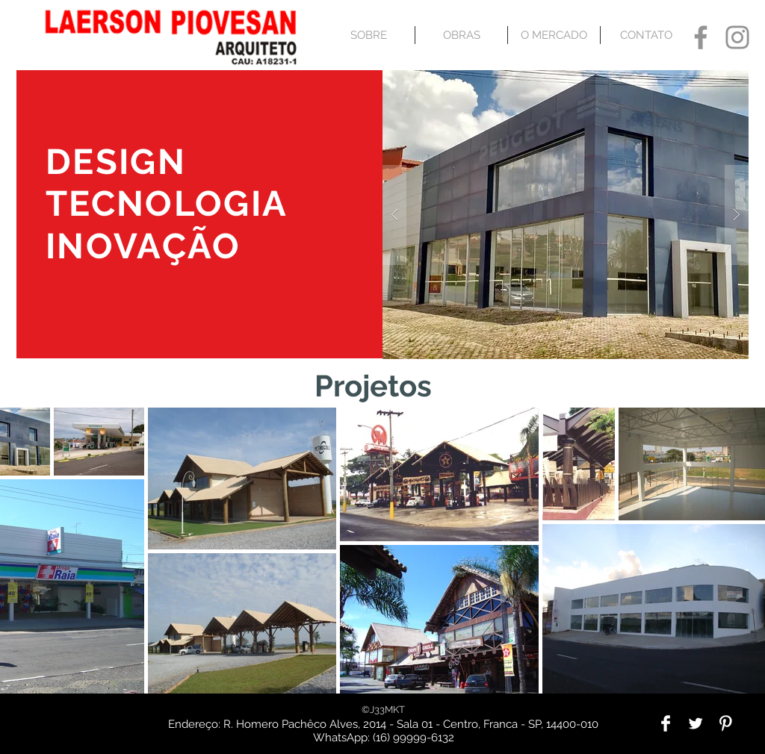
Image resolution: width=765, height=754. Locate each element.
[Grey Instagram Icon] (737, 37)
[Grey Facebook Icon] (700, 37)
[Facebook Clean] (665, 723)
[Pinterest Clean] (725, 723)
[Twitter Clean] (695, 723)
